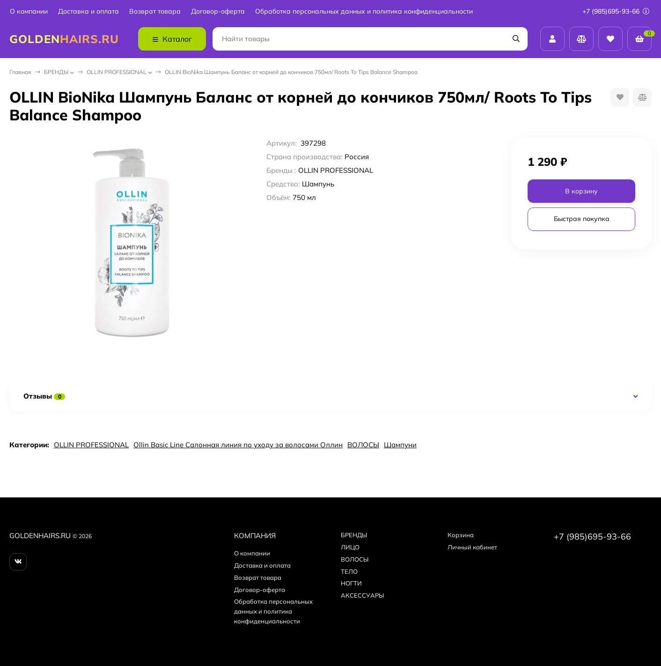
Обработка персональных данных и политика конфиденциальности (364, 11)
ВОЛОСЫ (363, 444)
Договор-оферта (218, 11)
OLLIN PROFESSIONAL (117, 71)
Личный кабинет (472, 547)
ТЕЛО (349, 571)
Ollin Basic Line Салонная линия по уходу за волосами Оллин (238, 444)
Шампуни (400, 444)
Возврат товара (155, 11)
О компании (29, 11)
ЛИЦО (350, 547)
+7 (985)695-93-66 (615, 11)
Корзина (461, 535)
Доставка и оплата (88, 11)
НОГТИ (351, 583)
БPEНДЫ (56, 71)
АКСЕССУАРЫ (362, 595)
